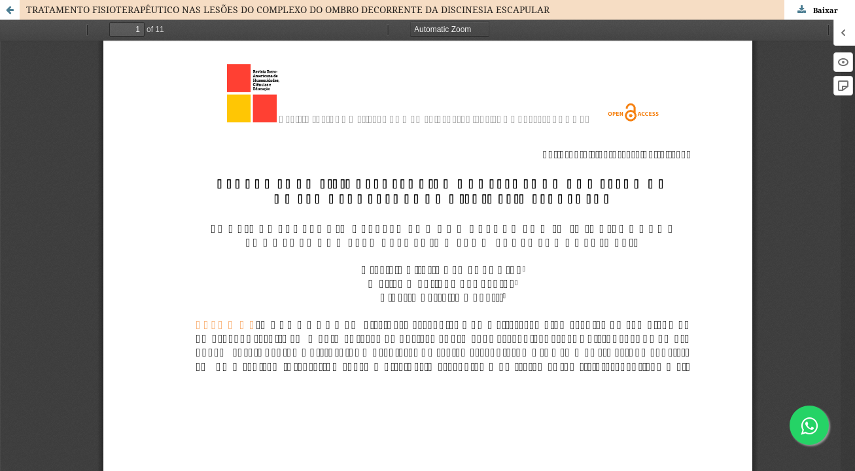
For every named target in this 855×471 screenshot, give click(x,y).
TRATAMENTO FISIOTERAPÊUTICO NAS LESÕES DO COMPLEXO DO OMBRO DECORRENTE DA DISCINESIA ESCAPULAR (288, 9)
